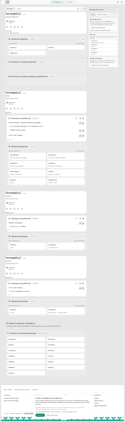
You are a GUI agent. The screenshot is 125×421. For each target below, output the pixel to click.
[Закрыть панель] (117, 9)
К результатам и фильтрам (98, 27)
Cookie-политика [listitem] (55, 412)
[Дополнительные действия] (22, 27)
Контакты (96, 403)
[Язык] (11, 8)
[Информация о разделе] (83, 39)
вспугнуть (8, 31)
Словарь (9, 389)
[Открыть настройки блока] (83, 118)
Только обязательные (52, 415)
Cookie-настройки (29, 413)
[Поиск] (84, 8)
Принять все (40, 415)
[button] (80, 123)
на (20, 226)
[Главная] (5, 390)
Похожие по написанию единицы (100, 65)
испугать (8, 112)
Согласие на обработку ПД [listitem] (68, 412)
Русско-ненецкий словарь (11, 400)
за (38, 126)
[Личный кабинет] (117, 2)
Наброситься (14, 226)
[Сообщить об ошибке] (83, 123)
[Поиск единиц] (46, 8)
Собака (12, 291)
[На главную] (7, 2)
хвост (41, 126)
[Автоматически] (42, 333)
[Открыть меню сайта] (121, 2)
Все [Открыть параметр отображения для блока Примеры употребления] (76, 118)
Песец (12, 126)
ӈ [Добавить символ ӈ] (78, 8)
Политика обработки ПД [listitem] (42, 412)
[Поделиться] (18, 27)
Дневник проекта (98, 400)
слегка (29, 126)
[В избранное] (10, 27)
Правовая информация (100, 405)
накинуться (9, 277)
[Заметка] (14, 27)
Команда (95, 398)
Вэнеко (11, 135)
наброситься (9, 212)
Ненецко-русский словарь (21, 389)
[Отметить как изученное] (6, 27)
